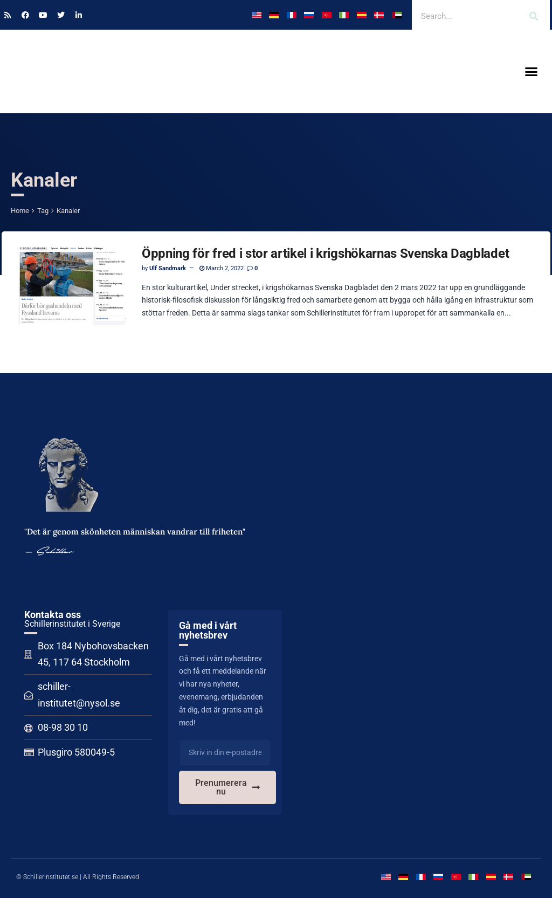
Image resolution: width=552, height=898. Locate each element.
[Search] (533, 16)
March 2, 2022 (221, 268)
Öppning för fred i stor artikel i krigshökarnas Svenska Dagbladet (325, 253)
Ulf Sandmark (167, 268)
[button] (531, 71)
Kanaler (68, 211)
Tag (43, 211)
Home (20, 211)
